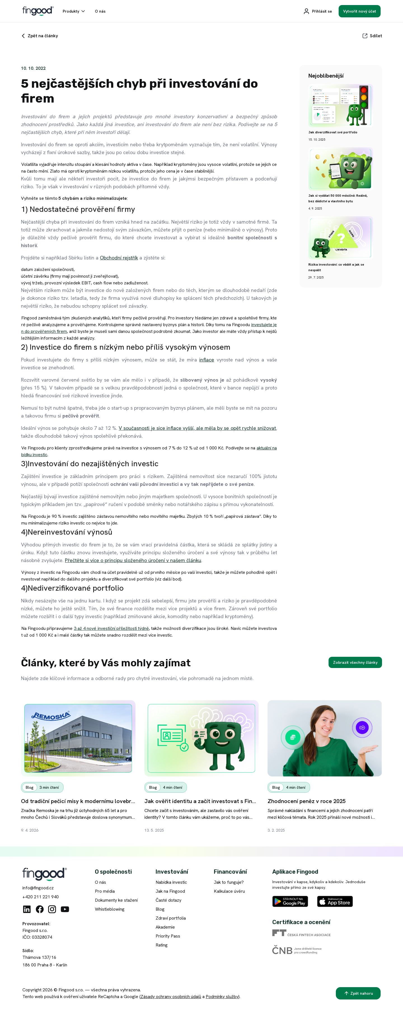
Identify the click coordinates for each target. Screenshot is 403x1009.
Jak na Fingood (170, 891)
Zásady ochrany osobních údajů (170, 996)
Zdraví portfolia (171, 918)
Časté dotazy (168, 900)
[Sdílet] (372, 36)
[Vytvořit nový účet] (360, 11)
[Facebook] (40, 909)
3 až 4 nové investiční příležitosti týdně (111, 628)
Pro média (105, 891)
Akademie (165, 927)
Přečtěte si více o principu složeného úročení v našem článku (133, 560)
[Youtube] (64, 909)
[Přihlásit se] (317, 11)
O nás (100, 882)
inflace (206, 359)
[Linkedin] (26, 909)
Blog (160, 909)
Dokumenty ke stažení (116, 900)
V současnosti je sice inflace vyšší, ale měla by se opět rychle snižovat (197, 428)
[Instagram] (52, 909)
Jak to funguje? (229, 882)
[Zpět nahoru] (358, 993)
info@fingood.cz (38, 888)
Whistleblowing (110, 909)
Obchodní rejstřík (119, 257)
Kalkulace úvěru (229, 891)
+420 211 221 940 (40, 897)
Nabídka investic (171, 882)
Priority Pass (168, 936)
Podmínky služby (222, 996)
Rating (162, 945)
